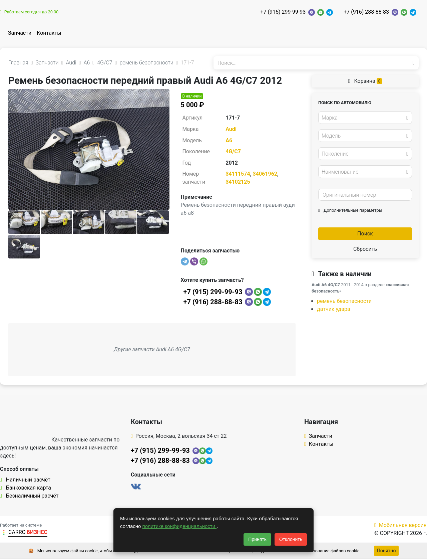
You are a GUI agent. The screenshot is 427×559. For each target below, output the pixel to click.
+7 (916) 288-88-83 (366, 12)
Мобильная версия (400, 525)
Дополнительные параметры (350, 210)
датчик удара (333, 309)
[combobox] (365, 118)
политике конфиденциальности (179, 526)
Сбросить (365, 249)
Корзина (365, 81)
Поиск (365, 233)
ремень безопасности (344, 301)
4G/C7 (233, 151)
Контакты (49, 33)
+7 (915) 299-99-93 (283, 12)
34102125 (238, 182)
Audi (231, 129)
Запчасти (19, 33)
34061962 (265, 174)
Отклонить (290, 539)
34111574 (238, 174)
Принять (257, 539)
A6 (229, 140)
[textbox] (363, 118)
